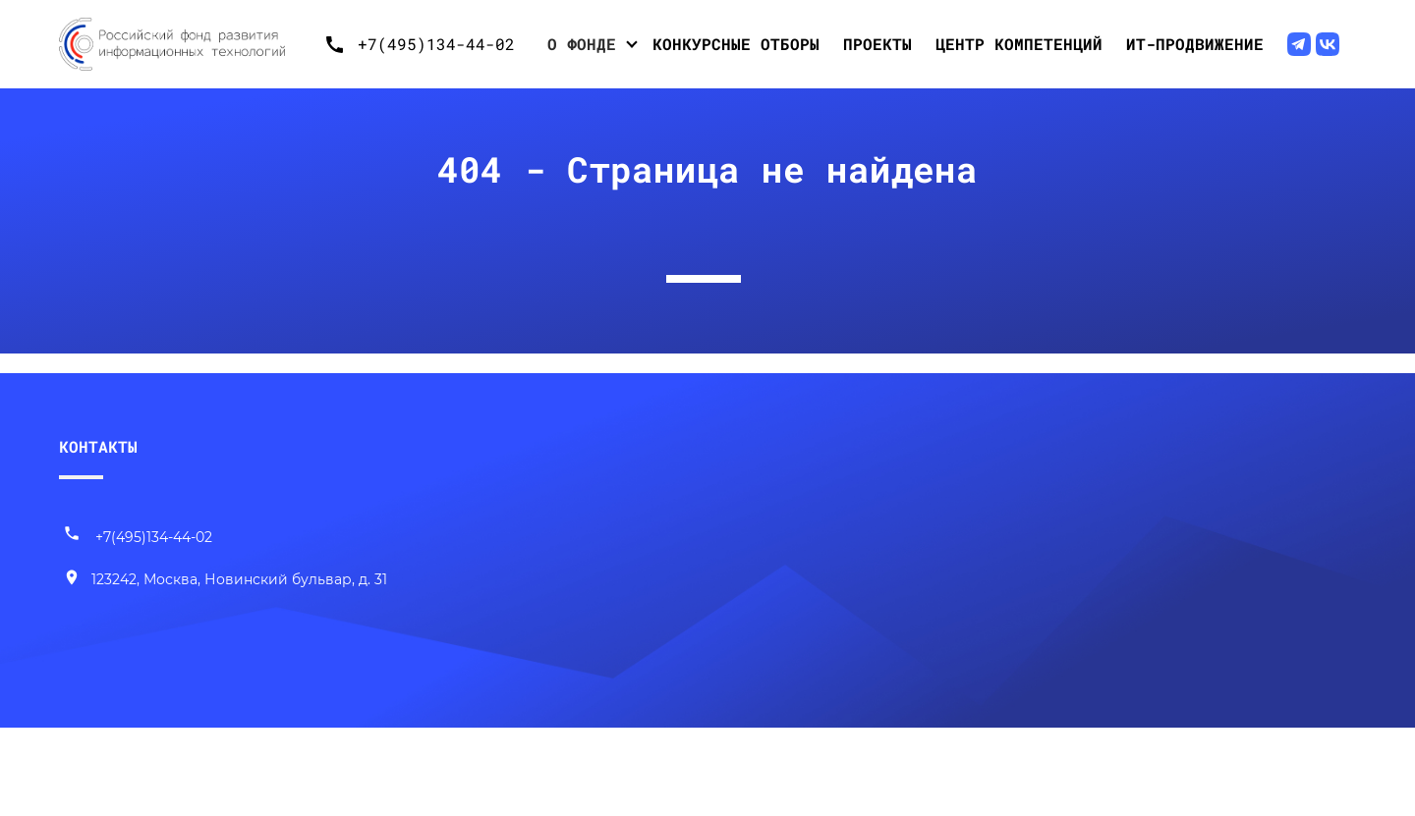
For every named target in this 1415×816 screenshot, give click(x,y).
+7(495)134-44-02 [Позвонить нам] (137, 537)
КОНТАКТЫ (98, 446)
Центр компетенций (1019, 43)
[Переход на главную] (186, 44)
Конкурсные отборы (736, 43)
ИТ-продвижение (1195, 43)
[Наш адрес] (225, 580)
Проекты (877, 43)
